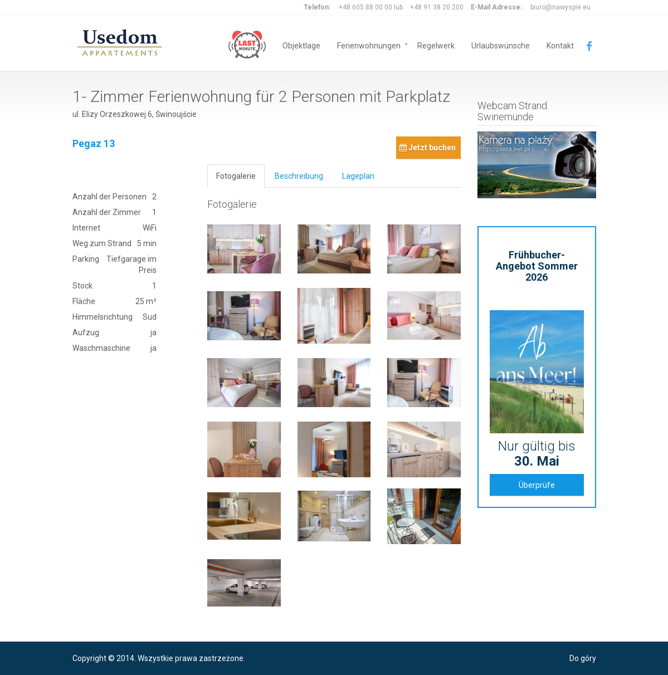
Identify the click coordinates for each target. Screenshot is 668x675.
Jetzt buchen (427, 147)
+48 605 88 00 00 (365, 7)
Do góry (582, 658)
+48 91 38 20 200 (437, 7)
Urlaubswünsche (500, 44)
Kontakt (560, 44)
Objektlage (301, 44)
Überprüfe (537, 485)
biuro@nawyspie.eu (560, 7)
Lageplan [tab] (358, 176)
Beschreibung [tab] (299, 176)
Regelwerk (436, 44)
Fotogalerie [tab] (236, 176)
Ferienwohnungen (369, 44)
